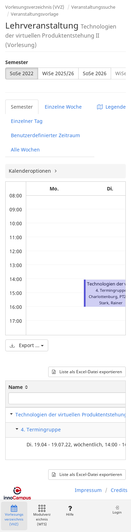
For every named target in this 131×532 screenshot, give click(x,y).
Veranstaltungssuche (93, 7)
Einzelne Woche (63, 106)
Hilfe (69, 511)
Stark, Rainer (111, 302)
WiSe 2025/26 (58, 73)
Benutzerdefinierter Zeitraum (45, 135)
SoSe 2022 (22, 73)
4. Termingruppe (41, 429)
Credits (119, 490)
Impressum (88, 490)
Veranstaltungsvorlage (34, 14)
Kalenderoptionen (30, 170)
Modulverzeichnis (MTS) (42, 515)
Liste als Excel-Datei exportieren (87, 372)
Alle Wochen (25, 149)
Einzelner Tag (27, 121)
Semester (16, 62)
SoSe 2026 (95, 73)
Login (117, 510)
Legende (111, 106)
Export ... (27, 345)
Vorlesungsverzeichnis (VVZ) (34, 7)
